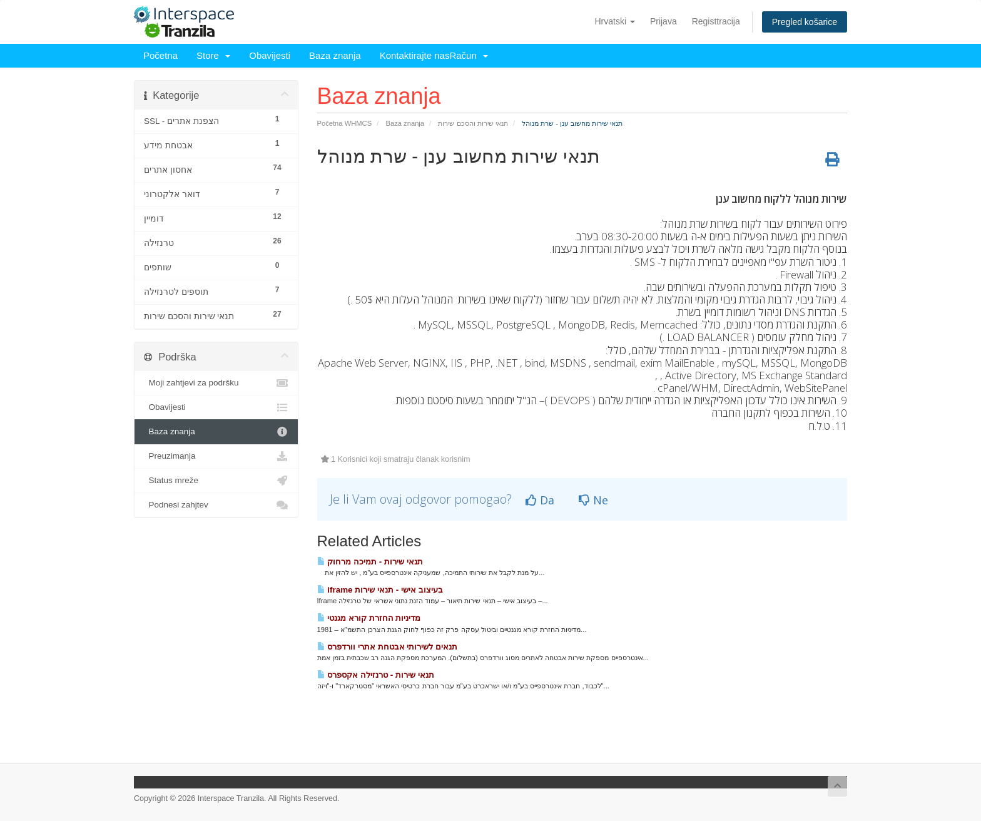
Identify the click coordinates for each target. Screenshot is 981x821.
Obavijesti (269, 55)
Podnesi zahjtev (216, 504)
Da (540, 499)
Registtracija (716, 21)
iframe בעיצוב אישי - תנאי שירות (380, 589)
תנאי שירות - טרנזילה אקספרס (375, 675)
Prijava (663, 21)
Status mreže (216, 480)
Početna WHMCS (344, 123)
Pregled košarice (804, 22)
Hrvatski (614, 21)
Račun (468, 55)
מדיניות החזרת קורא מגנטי (369, 618)
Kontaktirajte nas (415, 55)
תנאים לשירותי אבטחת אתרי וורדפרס (387, 646)
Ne (593, 499)
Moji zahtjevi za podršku (216, 382)
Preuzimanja (216, 456)
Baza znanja (335, 55)
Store (213, 55)
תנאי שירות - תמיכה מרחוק (370, 561)
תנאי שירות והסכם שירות (472, 123)
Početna (160, 55)
